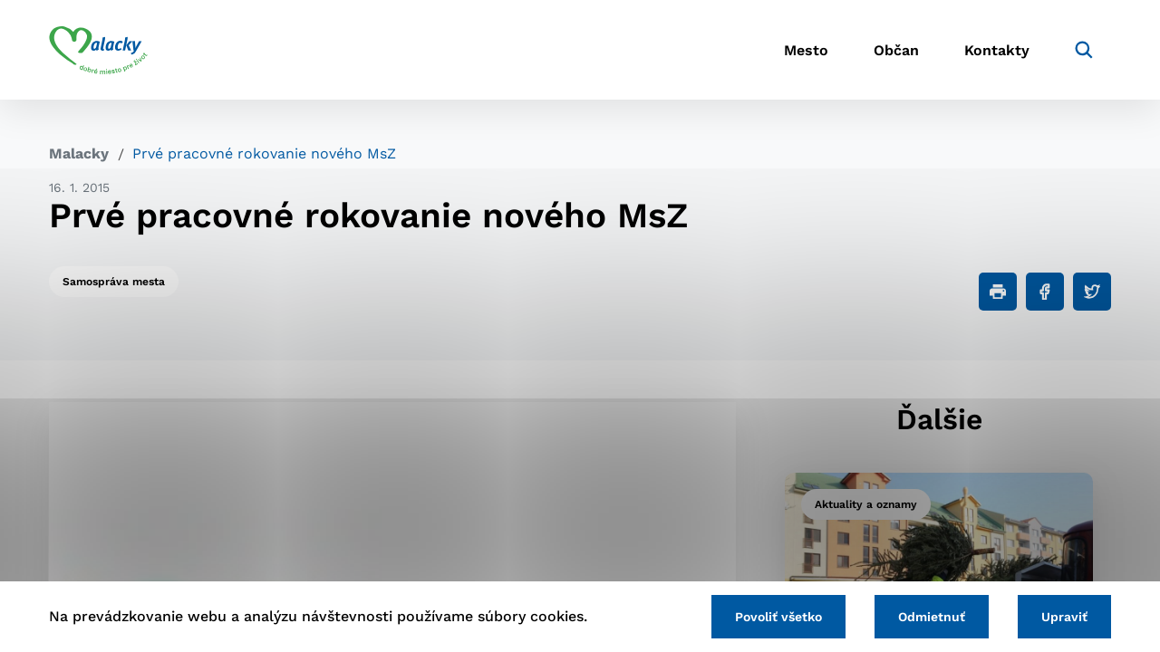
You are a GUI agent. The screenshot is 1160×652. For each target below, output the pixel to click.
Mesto (806, 50)
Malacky (79, 153)
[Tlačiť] (998, 292)
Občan (896, 50)
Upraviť (1064, 616)
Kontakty (997, 50)
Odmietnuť (931, 616)
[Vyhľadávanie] (1084, 50)
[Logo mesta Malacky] (98, 49)
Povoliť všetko (778, 616)
